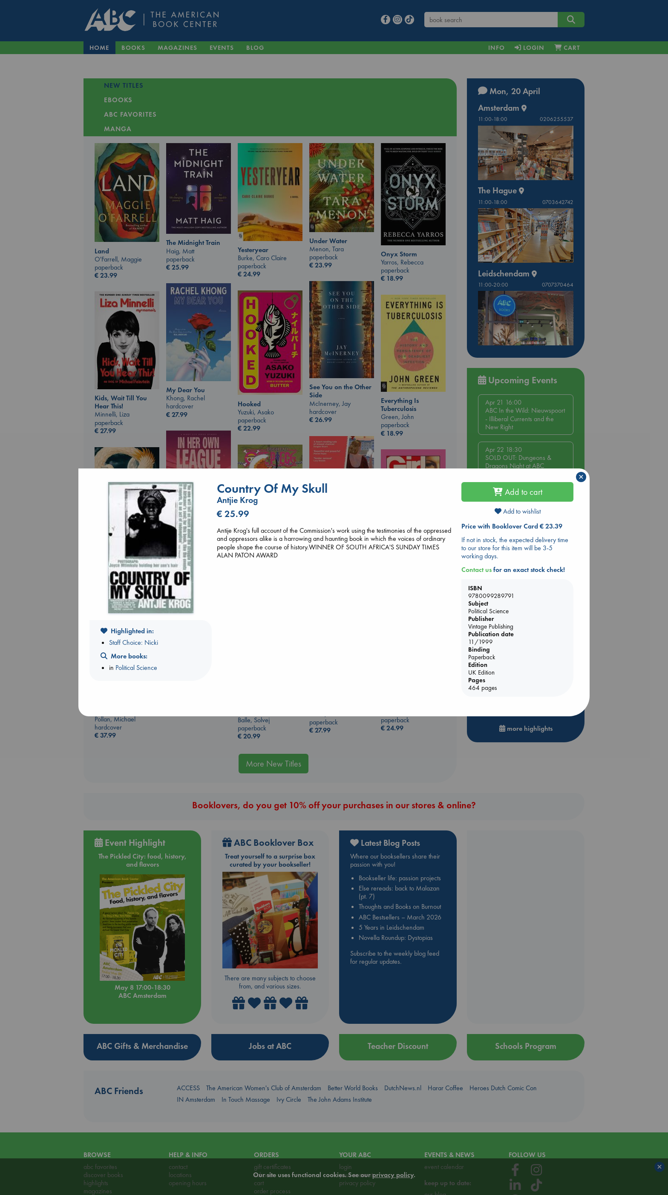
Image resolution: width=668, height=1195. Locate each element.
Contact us (476, 569)
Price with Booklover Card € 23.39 (511, 526)
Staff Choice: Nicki (133, 642)
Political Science (136, 667)
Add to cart (517, 491)
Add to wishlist (518, 511)
